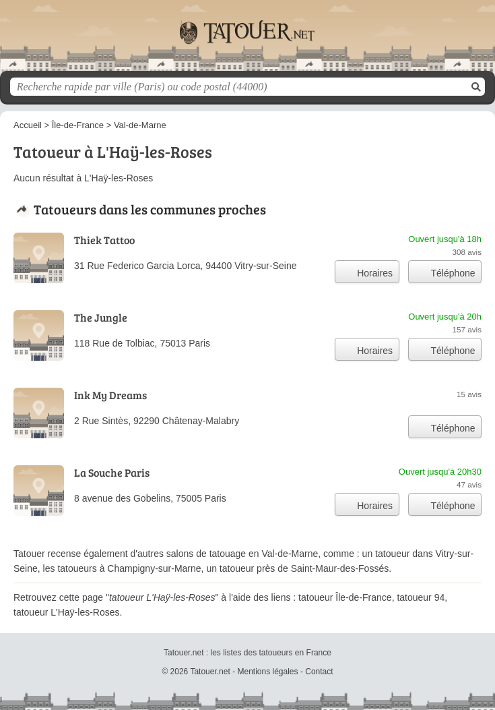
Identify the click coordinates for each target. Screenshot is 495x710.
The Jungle (100, 317)
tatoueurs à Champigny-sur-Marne (129, 568)
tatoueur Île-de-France (345, 597)
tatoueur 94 (420, 597)
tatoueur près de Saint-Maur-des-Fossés (304, 568)
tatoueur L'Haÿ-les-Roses (66, 612)
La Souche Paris (112, 472)
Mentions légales (267, 671)
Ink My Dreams (110, 395)
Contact (319, 671)
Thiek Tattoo (104, 240)
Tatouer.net (248, 40)
